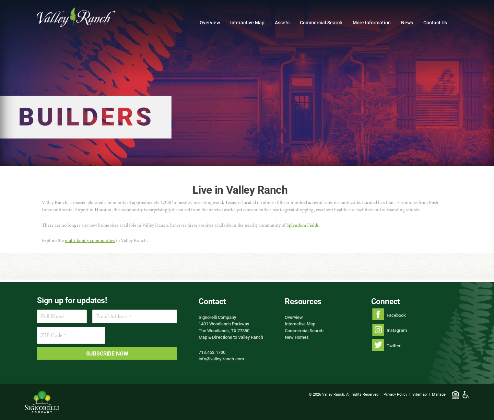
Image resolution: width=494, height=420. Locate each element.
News (407, 22)
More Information (372, 22)
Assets (282, 22)
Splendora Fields (302, 225)
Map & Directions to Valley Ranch (231, 337)
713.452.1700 (212, 352)
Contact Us (435, 22)
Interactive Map (247, 22)
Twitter (394, 346)
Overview (210, 22)
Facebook (396, 315)
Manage (439, 394)
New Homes (297, 337)
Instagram (397, 330)
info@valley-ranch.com (221, 359)
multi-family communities (90, 240)
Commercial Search (321, 22)
